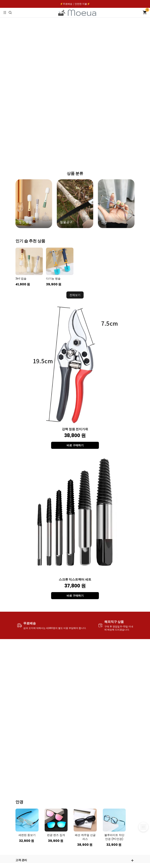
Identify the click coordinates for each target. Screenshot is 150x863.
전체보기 (75, 295)
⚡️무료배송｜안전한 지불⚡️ (75, 3)
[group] (33, 203)
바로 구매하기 (75, 445)
